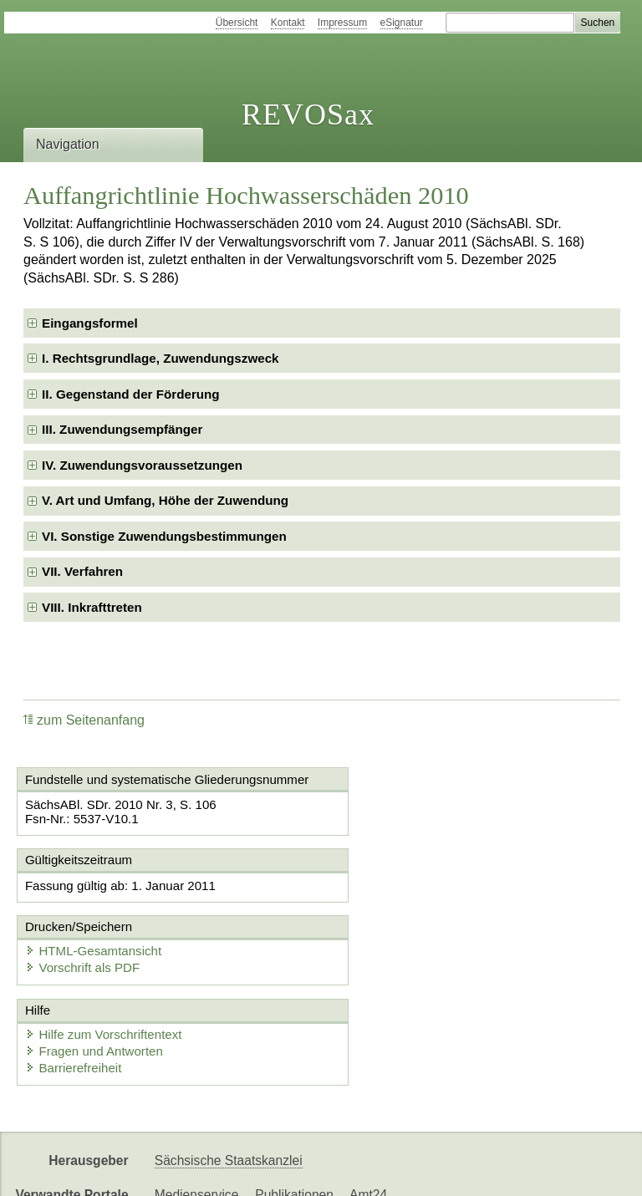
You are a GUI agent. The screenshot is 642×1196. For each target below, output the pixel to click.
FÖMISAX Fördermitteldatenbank (251, 1169)
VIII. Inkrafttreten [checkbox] (92, 607)
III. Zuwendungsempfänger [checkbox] (122, 429)
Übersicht (237, 22)
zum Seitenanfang (84, 720)
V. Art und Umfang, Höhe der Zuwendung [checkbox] (165, 500)
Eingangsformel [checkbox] (90, 323)
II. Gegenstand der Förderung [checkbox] (131, 394)
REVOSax (308, 114)
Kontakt (288, 22)
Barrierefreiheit (75, 1016)
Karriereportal (481, 1169)
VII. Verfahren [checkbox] (82, 571)
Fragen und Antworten (96, 999)
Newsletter (394, 1169)
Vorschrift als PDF (398, 915)
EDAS (555, 1169)
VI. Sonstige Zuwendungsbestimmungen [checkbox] (164, 536)
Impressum (342, 22)
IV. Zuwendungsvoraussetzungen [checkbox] (142, 465)
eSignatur (401, 22)
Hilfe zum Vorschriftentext (105, 982)
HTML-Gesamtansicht (408, 899)
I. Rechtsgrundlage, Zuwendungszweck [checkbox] (160, 358)
